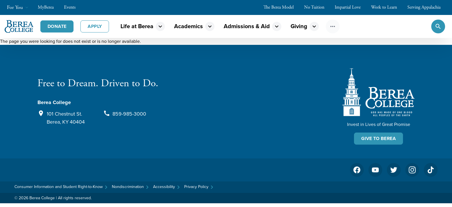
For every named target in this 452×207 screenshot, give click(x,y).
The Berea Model (281, 7)
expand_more (160, 26)
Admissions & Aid (247, 26)
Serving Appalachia (426, 7)
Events (72, 7)
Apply (95, 26)
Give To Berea (378, 138)
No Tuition (317, 7)
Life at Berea (136, 26)
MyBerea (48, 7)
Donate (57, 26)
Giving (299, 26)
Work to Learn (387, 7)
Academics (188, 26)
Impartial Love (350, 7)
